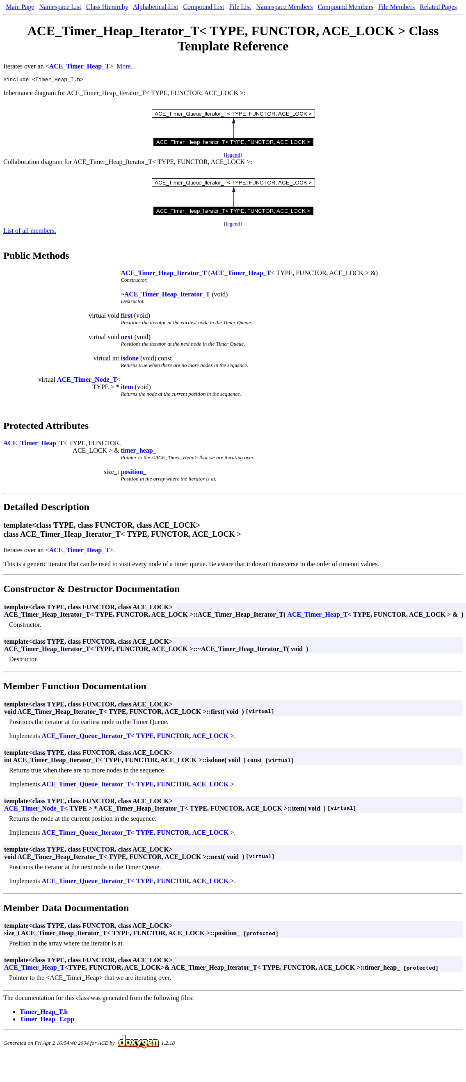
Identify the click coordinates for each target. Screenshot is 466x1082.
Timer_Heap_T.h (44, 1012)
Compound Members (345, 6)
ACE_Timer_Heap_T (79, 66)
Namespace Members (284, 6)
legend (233, 156)
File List (240, 6)
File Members (396, 6)
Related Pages (438, 6)
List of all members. (29, 231)
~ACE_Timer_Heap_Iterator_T (165, 295)
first (126, 316)
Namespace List (60, 6)
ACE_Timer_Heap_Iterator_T (163, 274)
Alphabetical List (155, 6)
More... (126, 66)
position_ (133, 472)
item (127, 388)
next (126, 338)
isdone (130, 359)
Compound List (203, 6)
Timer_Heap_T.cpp (47, 1020)
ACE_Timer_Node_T (87, 380)
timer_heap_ (138, 451)
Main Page (20, 6)
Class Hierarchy (107, 6)
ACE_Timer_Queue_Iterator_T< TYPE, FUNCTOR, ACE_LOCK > (138, 736)
